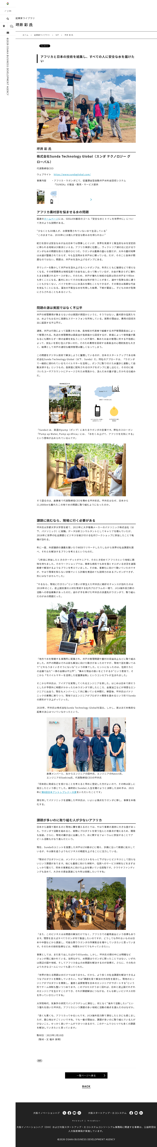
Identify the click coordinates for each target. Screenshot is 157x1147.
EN (10, 10)
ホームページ (51, 218)
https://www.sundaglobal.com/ (72, 174)
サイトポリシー (93, 1120)
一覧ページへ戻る (86, 1075)
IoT (39, 1060)
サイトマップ (77, 1120)
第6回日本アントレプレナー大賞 (59, 792)
